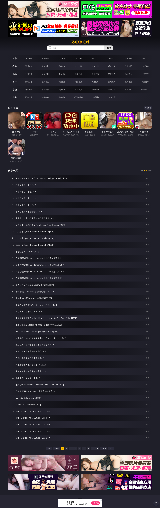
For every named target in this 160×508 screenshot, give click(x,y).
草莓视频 (62, 97)
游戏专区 (78, 58)
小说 (14, 89)
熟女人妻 (95, 66)
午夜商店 (45, 97)
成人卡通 (62, 74)
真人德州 (45, 58)
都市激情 (28, 89)
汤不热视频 (78, 97)
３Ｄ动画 (78, 66)
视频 (14, 66)
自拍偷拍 (45, 66)
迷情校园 (95, 89)
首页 (49, 448)
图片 (14, 81)
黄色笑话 (128, 89)
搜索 (109, 48)
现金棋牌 (128, 58)
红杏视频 (95, 97)
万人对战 (62, 58)
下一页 (103, 448)
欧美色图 (62, 82)
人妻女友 (62, 89)
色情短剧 (111, 97)
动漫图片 (78, 82)
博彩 (14, 58)
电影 (14, 73)
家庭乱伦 (45, 89)
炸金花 (111, 58)
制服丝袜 (95, 74)
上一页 (56, 448)
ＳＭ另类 (145, 66)
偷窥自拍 (28, 82)
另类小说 (111, 89)
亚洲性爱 (28, 74)
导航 (14, 97)
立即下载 (95, 503)
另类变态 (145, 74)
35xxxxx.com (80, 42)
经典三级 (111, 74)
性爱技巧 (145, 89)
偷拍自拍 (45, 74)
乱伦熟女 (128, 74)
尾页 (110, 448)
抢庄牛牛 (145, 58)
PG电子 (29, 58)
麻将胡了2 (95, 58)
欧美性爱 (78, 74)
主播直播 (128, 66)
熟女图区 (128, 82)
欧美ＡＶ (62, 66)
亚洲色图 (45, 82)
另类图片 (145, 82)
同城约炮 (28, 97)
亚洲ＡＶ (28, 66)
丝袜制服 (111, 66)
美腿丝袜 (95, 82)
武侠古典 (78, 89)
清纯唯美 (111, 82)
